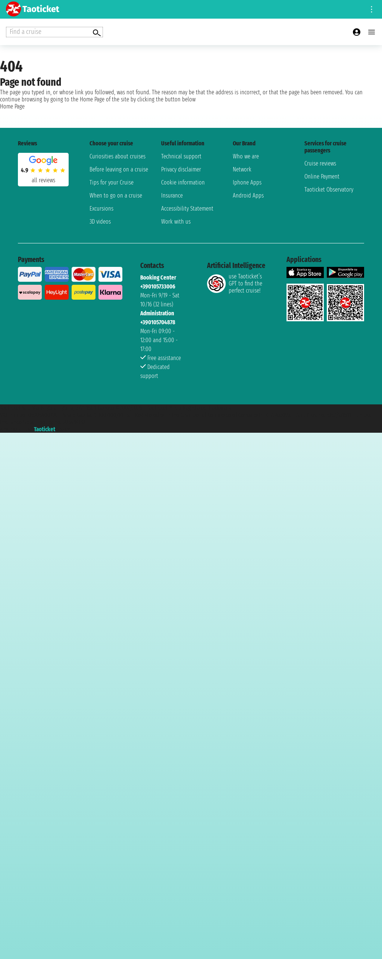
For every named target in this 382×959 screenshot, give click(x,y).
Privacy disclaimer (181, 169)
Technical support (181, 156)
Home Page (12, 106)
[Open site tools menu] (371, 9)
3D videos (100, 221)
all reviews (43, 180)
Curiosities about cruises (117, 156)
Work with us (176, 221)
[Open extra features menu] (54, 32)
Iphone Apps (247, 182)
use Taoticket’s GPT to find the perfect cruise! (234, 283)
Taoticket (44, 429)
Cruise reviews (320, 163)
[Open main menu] (371, 32)
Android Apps (248, 195)
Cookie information (183, 182)
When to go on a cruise (116, 195)
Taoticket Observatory (328, 189)
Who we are (246, 156)
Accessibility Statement (187, 208)
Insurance (172, 195)
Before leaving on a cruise (119, 169)
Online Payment (321, 176)
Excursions (101, 208)
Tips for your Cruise (112, 182)
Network (242, 169)
